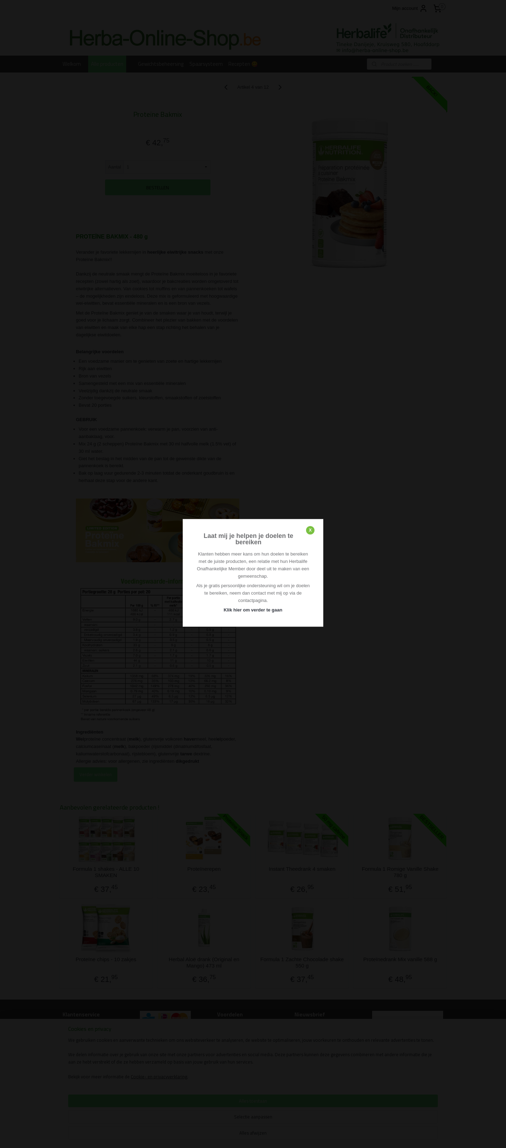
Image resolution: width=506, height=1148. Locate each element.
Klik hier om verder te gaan (253, 610)
